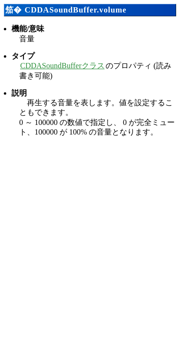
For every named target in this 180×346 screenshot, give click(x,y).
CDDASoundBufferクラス (62, 66)
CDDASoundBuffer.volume (75, 9)
